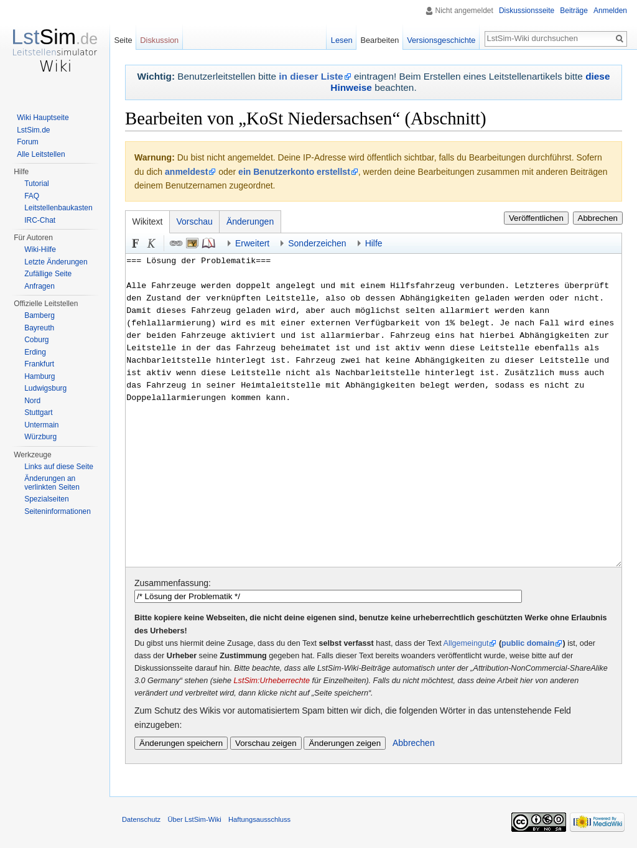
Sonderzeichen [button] (317, 243)
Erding (35, 352)
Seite (123, 40)
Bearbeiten (379, 40)
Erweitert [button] (252, 243)
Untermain (41, 425)
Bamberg (39, 315)
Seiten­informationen (57, 511)
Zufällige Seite (48, 273)
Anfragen (39, 286)
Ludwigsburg (45, 388)
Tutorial (36, 183)
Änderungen (250, 221)
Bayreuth (39, 328)
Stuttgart (38, 412)
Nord (32, 400)
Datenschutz (141, 819)
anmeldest (186, 172)
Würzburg (40, 436)
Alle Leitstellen (41, 154)
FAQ (31, 196)
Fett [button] (136, 243)
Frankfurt (39, 364)
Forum (28, 141)
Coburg (36, 339)
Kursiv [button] (152, 243)
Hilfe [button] (374, 243)
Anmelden (610, 10)
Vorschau (195, 221)
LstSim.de (33, 130)
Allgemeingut (466, 643)
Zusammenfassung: (172, 583)
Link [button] (176, 243)
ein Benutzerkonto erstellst (294, 172)
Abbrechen (598, 218)
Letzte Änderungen (55, 262)
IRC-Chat (39, 220)
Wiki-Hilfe (40, 249)
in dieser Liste (311, 76)
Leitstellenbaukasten (58, 207)
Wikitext (148, 221)
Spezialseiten (46, 499)
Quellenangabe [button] (208, 243)
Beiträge (574, 10)
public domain (527, 643)
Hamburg (39, 376)
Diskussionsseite (526, 10)
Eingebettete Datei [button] (192, 243)
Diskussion (159, 40)
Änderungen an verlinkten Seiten (52, 483)
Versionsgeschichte (441, 40)
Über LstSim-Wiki (194, 819)
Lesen (342, 40)
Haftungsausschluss (259, 819)
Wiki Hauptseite (42, 117)
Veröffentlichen (536, 218)
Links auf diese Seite (58, 466)
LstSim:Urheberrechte (272, 680)
